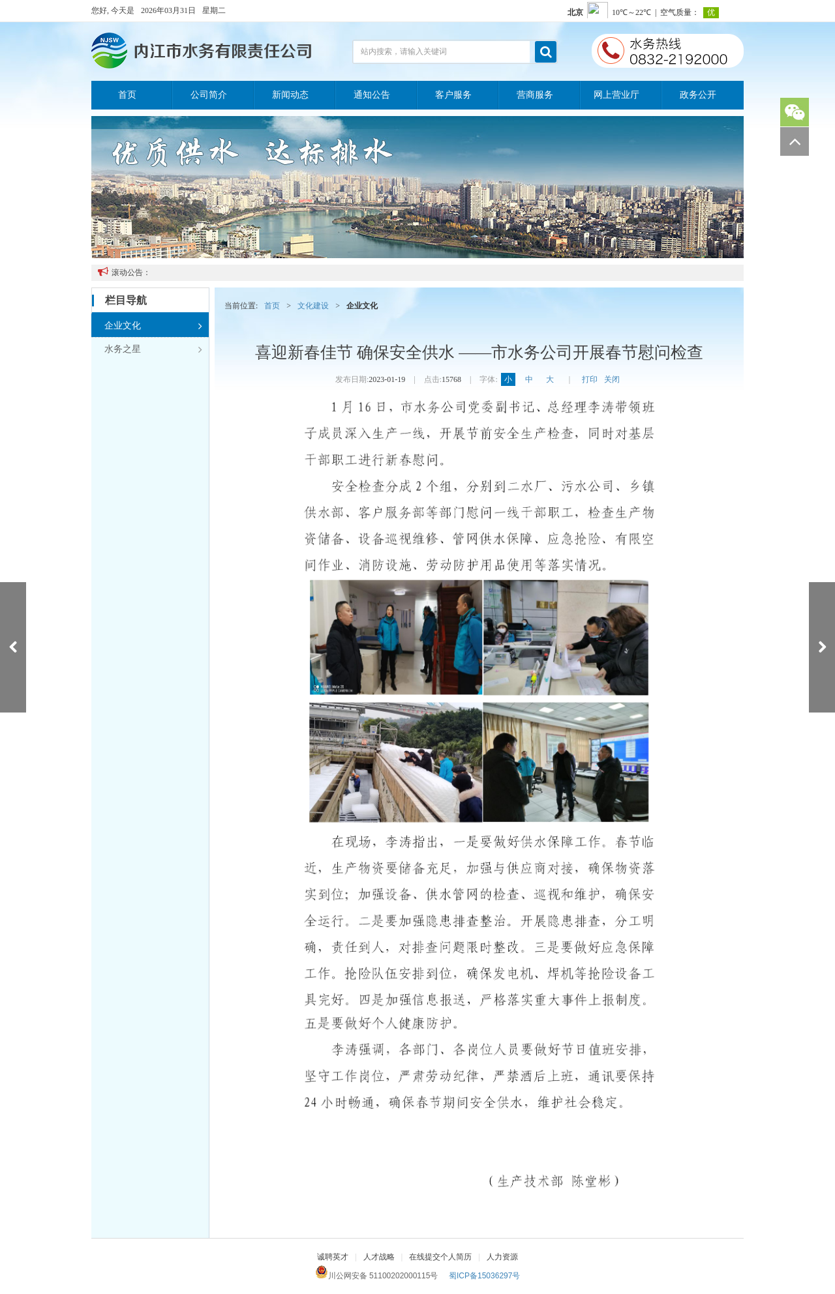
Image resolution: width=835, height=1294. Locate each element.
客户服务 (453, 95)
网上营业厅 (616, 95)
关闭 (612, 379)
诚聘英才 (332, 1256)
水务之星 (153, 349)
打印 (590, 379)
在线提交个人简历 (440, 1256)
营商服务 (535, 95)
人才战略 (379, 1256)
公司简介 (208, 95)
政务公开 (698, 95)
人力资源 (502, 1256)
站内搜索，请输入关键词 (404, 51)
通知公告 (372, 95)
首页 (127, 95)
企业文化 (153, 326)
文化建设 (313, 305)
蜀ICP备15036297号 (484, 1275)
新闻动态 (290, 95)
